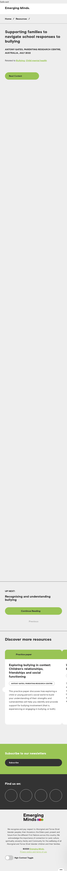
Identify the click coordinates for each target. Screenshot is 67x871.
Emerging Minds (37, 849)
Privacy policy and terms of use (33, 852)
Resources (21, 18)
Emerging (17, 8)
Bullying (20, 60)
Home (8, 18)
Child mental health (36, 60)
